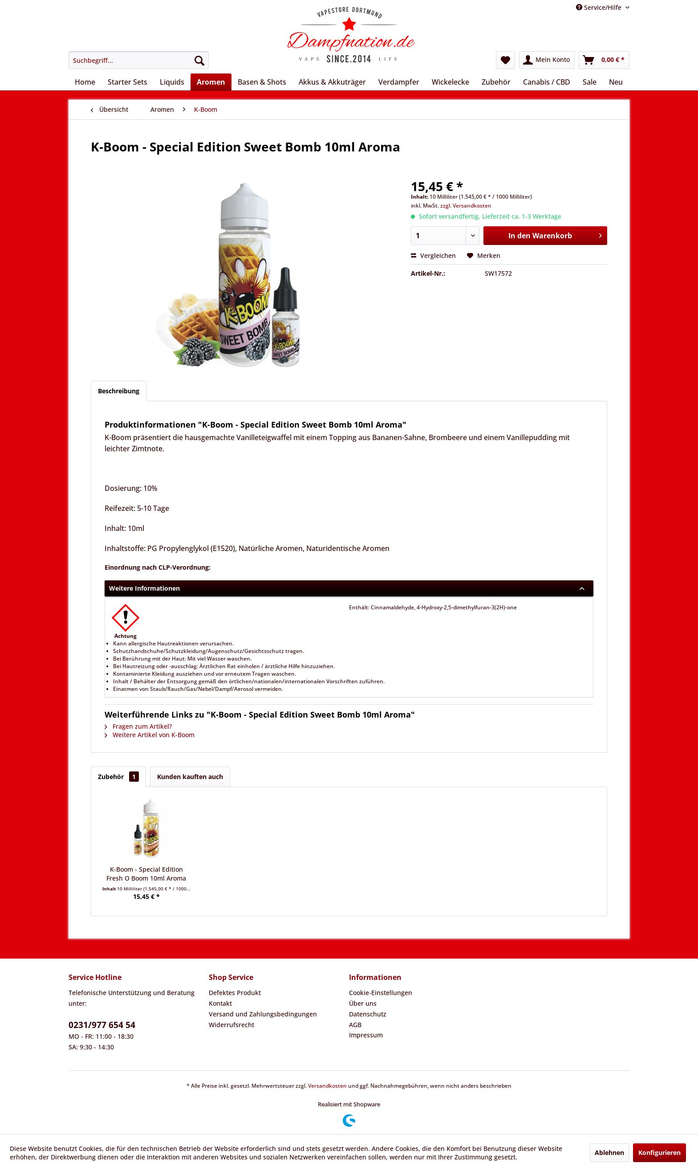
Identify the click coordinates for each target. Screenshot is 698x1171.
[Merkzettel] (505, 60)
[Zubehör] (496, 81)
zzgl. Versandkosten (465, 205)
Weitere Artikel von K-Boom (150, 734)
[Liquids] (172, 81)
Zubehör (118, 776)
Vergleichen (433, 255)
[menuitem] (139, 60)
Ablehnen (609, 1152)
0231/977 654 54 (102, 1025)
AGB (355, 1024)
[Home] (85, 81)
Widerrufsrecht (231, 1024)
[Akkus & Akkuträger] (332, 81)
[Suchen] (199, 60)
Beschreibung (118, 391)
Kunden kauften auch (190, 776)
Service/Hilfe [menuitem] (599, 7)
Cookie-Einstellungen (380, 992)
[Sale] (589, 81)
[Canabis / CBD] (546, 81)
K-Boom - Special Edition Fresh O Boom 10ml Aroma (146, 873)
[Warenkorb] (604, 60)
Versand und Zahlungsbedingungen (263, 1014)
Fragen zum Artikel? (138, 726)
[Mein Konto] (547, 60)
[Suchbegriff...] (139, 60)
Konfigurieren (659, 1152)
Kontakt (220, 1003)
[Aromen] (211, 81)
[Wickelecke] (450, 81)
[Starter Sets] (127, 81)
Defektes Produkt (235, 992)
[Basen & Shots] (261, 81)
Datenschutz (367, 1014)
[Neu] (616, 81)
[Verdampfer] (399, 81)
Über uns (363, 1003)
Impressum (366, 1035)
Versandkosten (327, 1085)
